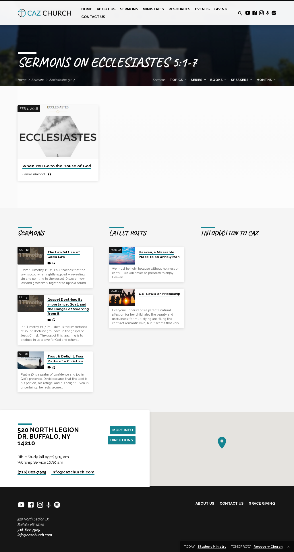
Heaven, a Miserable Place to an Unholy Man (159, 254)
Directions (121, 440)
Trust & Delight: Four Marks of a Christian (65, 358)
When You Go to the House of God (56, 166)
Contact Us (93, 17)
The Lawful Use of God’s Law (63, 254)
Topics (178, 80)
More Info (122, 430)
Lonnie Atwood (33, 174)
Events (202, 9)
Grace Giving (262, 503)
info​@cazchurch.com (72, 472)
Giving (220, 9)
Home (86, 9)
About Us (106, 9)
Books (218, 80)
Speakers (242, 80)
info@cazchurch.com (35, 535)
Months (266, 80)
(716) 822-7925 (32, 472)
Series (199, 80)
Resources (179, 9)
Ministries (153, 9)
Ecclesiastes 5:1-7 (62, 80)
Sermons (129, 9)
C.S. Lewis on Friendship (159, 294)
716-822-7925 (29, 530)
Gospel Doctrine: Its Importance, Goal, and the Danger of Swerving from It (68, 307)
